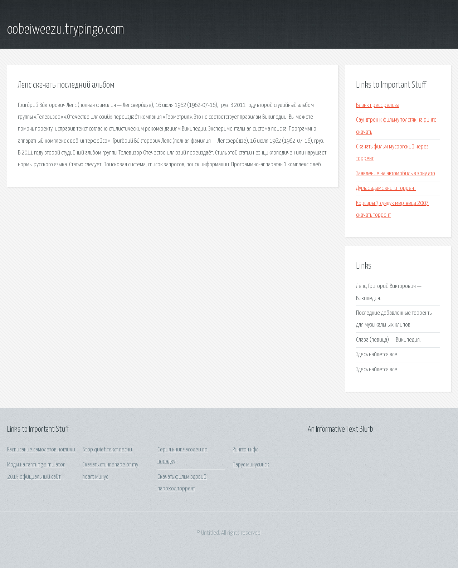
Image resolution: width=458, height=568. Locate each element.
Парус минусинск (251, 465)
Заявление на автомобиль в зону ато (395, 174)
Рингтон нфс (245, 450)
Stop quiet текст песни (107, 450)
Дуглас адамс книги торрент (386, 188)
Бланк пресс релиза (377, 105)
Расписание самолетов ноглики (41, 450)
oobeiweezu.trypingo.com (65, 29)
